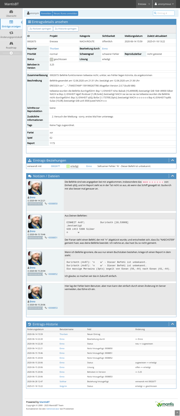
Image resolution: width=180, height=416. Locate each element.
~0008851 (52, 237)
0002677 (55, 166)
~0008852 (52, 274)
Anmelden (46, 13)
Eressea (144, 4)
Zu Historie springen (66, 28)
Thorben (54, 48)
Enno (105, 48)
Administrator (52, 408)
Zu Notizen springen (40, 28)
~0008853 (52, 307)
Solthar (63, 381)
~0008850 (52, 203)
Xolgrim (63, 386)
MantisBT (44, 402)
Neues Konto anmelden (65, 13)
